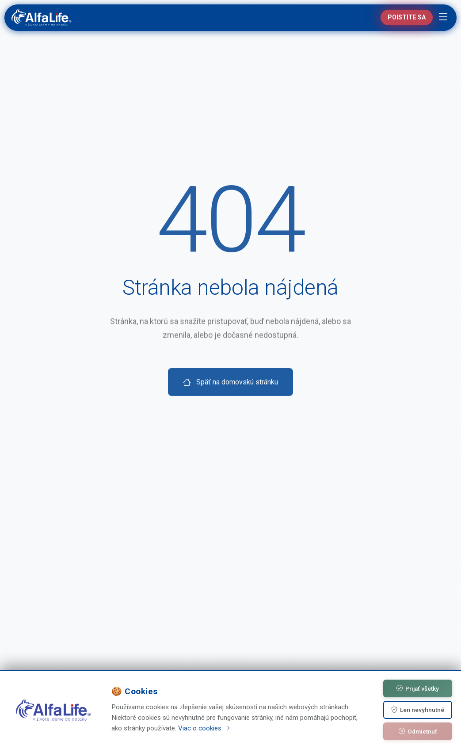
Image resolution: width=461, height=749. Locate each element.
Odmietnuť (418, 731)
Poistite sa (407, 17)
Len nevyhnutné (417, 710)
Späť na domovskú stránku (230, 398)
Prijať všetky (417, 688)
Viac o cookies (204, 728)
